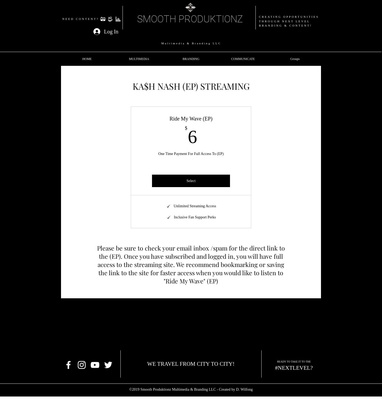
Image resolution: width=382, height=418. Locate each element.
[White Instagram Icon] (81, 365)
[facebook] (68, 365)
